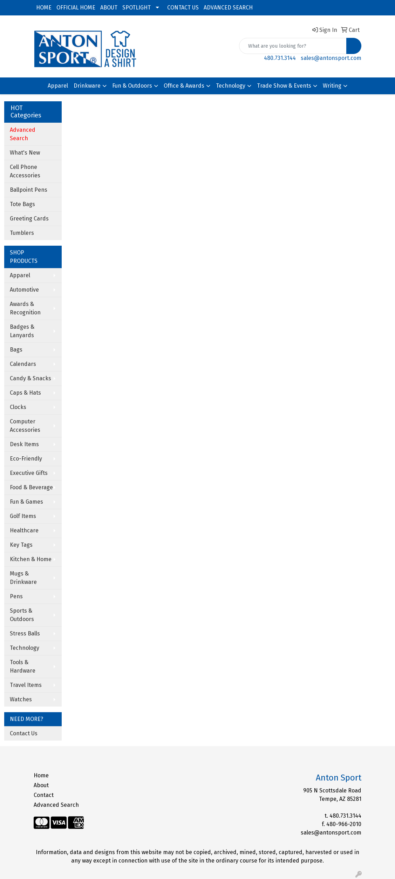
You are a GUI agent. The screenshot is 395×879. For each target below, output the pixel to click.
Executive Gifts (29, 473)
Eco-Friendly (26, 458)
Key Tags (21, 544)
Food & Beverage (31, 487)
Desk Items (24, 444)
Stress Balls (25, 633)
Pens (16, 596)
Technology (230, 85)
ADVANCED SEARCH (228, 7)
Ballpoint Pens (28, 189)
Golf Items (23, 516)
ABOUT (108, 7)
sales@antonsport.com (331, 58)
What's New (25, 152)
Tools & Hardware (22, 666)
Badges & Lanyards (22, 331)
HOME (44, 7)
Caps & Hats (25, 392)
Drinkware (87, 85)
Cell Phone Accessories (25, 171)
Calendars (23, 364)
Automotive (24, 289)
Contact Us (24, 733)
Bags (16, 349)
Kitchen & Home (31, 559)
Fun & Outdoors (132, 85)
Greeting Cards (29, 218)
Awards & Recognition (25, 308)
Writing (332, 85)
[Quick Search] (293, 46)
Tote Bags (22, 204)
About (41, 785)
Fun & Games (26, 501)
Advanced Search (56, 805)
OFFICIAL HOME (75, 7)
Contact (44, 795)
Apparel (58, 85)
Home (41, 775)
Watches (21, 699)
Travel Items (26, 685)
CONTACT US (183, 7)
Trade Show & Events (284, 85)
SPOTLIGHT (136, 7)
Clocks (18, 407)
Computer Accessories (25, 425)
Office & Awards (184, 85)
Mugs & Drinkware (23, 577)
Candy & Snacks (30, 378)
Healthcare (24, 530)
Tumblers (22, 233)
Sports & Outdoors (22, 614)
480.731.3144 (280, 58)
